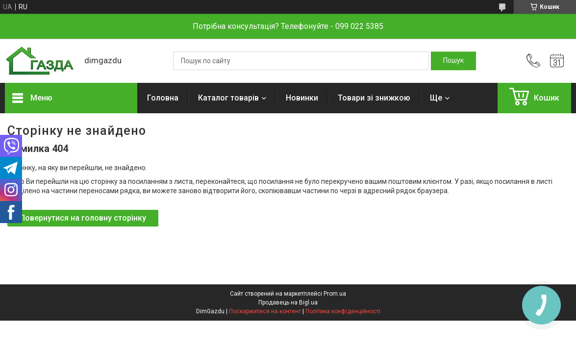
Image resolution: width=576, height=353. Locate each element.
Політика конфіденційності (342, 311)
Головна (162, 97)
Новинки (302, 97)
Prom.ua (335, 293)
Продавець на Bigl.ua (288, 302)
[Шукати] (453, 60)
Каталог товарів (228, 97)
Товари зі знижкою (374, 97)
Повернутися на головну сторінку (83, 218)
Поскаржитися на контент (265, 311)
